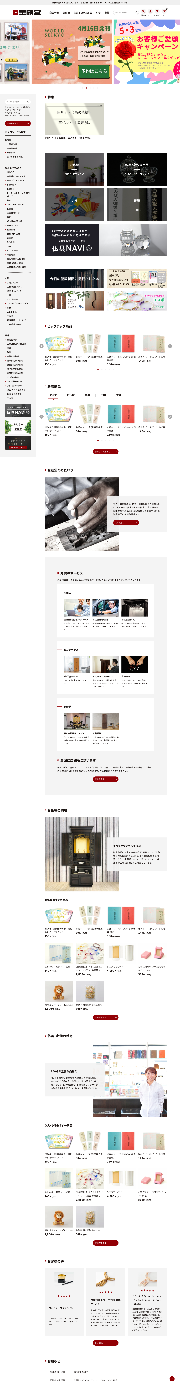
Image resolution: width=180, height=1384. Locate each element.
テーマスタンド (11, 115)
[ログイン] (150, 12)
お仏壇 (8, 139)
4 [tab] (94, 88)
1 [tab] (82, 88)
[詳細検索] (143, 12)
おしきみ (9, 113)
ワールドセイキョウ (12, 107)
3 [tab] (90, 88)
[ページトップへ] (172, 1378)
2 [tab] (86, 88)
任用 (20, 110)
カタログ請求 (24, 115)
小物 (7, 278)
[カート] (164, 12)
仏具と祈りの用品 (13, 167)
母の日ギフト (10, 110)
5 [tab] (97, 88)
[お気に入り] (157, 12)
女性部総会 (27, 107)
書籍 (7, 335)
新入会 (18, 113)
